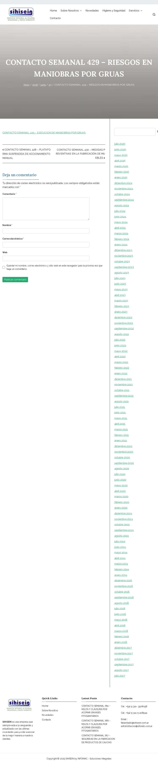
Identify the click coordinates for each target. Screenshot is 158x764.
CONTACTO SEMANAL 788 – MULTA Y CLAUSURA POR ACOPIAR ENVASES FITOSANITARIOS (96, 725)
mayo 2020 (121, 485)
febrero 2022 (121, 367)
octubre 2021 (122, 390)
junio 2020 (120, 479)
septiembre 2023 (124, 267)
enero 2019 (120, 575)
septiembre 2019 (124, 530)
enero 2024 (121, 244)
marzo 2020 (121, 496)
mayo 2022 (120, 351)
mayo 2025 (120, 155)
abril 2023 (120, 295)
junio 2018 (120, 614)
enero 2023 (120, 311)
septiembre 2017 (123, 664)
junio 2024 (120, 216)
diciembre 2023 (123, 250)
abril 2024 (120, 227)
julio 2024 (120, 211)
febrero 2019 (121, 569)
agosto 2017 (121, 670)
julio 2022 (119, 339)
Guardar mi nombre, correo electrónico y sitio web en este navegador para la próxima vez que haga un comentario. (55, 267)
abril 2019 (120, 558)
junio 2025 (120, 149)
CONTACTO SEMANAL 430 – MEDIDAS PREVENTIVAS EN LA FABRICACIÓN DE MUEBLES (80, 153)
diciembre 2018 (123, 580)
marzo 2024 (121, 233)
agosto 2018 (121, 603)
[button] (80, 11)
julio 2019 (119, 541)
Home (53, 10)
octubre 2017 (122, 659)
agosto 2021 (121, 401)
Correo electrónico (13, 239)
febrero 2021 (121, 435)
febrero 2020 (121, 502)
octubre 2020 (122, 457)
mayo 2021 (120, 418)
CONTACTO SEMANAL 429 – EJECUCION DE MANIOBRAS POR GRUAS (44, 132)
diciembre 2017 (123, 647)
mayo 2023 (120, 289)
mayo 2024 (121, 222)
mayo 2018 (120, 619)
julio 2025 (119, 143)
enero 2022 (120, 373)
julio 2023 (119, 278)
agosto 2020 (121, 468)
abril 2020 (120, 491)
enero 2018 (120, 642)
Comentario (9, 194)
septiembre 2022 (124, 328)
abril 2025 (120, 160)
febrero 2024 (121, 239)
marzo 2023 (121, 300)
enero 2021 (120, 440)
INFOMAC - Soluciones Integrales (94, 758)
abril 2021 (119, 423)
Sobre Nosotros (71, 11)
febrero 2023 (121, 306)
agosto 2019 (121, 535)
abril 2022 (120, 356)
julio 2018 (119, 608)
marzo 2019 (121, 563)
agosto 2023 (121, 272)
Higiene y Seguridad (113, 10)
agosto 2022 (121, 334)
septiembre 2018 (124, 597)
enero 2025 (120, 177)
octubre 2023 (122, 261)
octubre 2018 (122, 591)
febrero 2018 (121, 636)
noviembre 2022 (123, 323)
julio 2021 (119, 407)
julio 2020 (120, 474)
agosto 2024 (121, 205)
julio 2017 (119, 675)
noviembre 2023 (123, 255)
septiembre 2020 (124, 463)
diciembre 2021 (123, 379)
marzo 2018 (121, 631)
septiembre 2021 (123, 395)
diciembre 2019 (123, 513)
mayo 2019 (120, 552)
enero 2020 (121, 507)
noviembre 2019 (123, 519)
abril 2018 (120, 625)
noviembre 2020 (123, 451)
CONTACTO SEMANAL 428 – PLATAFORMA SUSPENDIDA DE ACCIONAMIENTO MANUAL (26, 153)
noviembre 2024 (123, 188)
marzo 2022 (121, 362)
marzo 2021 (121, 429)
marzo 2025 (121, 166)
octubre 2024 (122, 194)
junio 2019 (120, 547)
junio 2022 (120, 345)
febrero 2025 (121, 171)
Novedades (92, 10)
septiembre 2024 (124, 199)
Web (4, 252)
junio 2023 (120, 283)
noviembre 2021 (123, 384)
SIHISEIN (70, 758)
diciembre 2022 (123, 317)
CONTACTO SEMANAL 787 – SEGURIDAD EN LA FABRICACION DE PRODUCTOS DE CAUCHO (98, 739)
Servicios (135, 11)
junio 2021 (120, 412)
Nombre (7, 225)
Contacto (55, 18)
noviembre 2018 (123, 586)
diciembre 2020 (123, 446)
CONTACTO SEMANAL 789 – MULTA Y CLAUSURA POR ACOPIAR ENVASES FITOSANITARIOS (96, 711)
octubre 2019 (122, 524)
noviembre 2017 (123, 653)
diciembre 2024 (123, 183)
